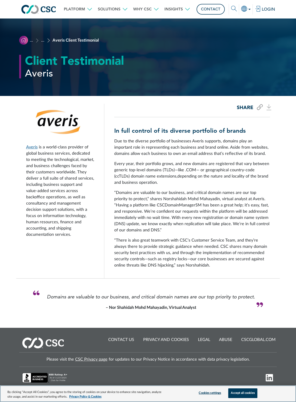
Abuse (225, 340)
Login (265, 9)
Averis (32, 147)
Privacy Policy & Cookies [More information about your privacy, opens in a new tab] (85, 396)
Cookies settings (210, 393)
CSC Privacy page (91, 359)
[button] (78, 9)
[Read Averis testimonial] (148, 212)
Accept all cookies (243, 393)
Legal (204, 340)
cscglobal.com (258, 340)
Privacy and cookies (166, 340)
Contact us (121, 340)
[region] (148, 393)
